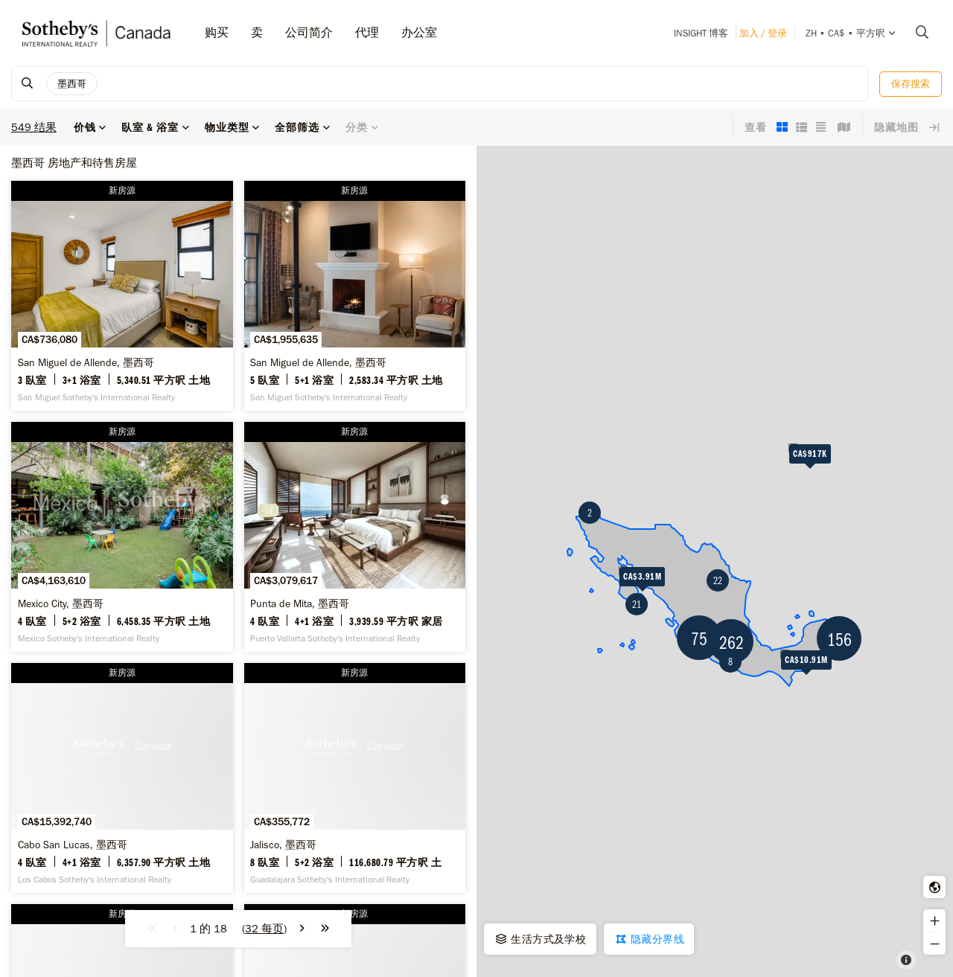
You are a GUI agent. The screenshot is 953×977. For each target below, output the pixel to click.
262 (731, 641)
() (264, 928)
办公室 (419, 32)
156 (839, 638)
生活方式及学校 (540, 939)
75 (699, 638)
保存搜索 (910, 83)
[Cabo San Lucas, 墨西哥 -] (122, 778)
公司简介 (309, 32)
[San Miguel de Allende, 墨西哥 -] (122, 296)
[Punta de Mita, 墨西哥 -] (355, 537)
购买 (217, 32)
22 (717, 580)
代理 (367, 32)
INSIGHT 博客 (701, 33)
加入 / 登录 (763, 33)
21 (636, 604)
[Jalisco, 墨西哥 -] (355, 778)
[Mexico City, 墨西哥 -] (122, 537)
